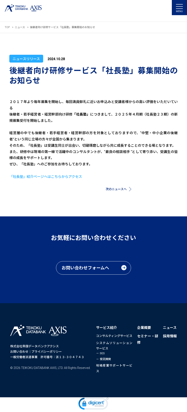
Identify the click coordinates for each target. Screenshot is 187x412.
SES (102, 353)
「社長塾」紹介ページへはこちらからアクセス (45, 177)
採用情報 (170, 336)
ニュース (20, 27)
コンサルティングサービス (114, 336)
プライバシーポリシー (46, 351)
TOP (7, 27)
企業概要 (144, 328)
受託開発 (105, 359)
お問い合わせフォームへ (85, 267)
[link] (93, 404)
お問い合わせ (19, 351)
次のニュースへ (116, 189)
